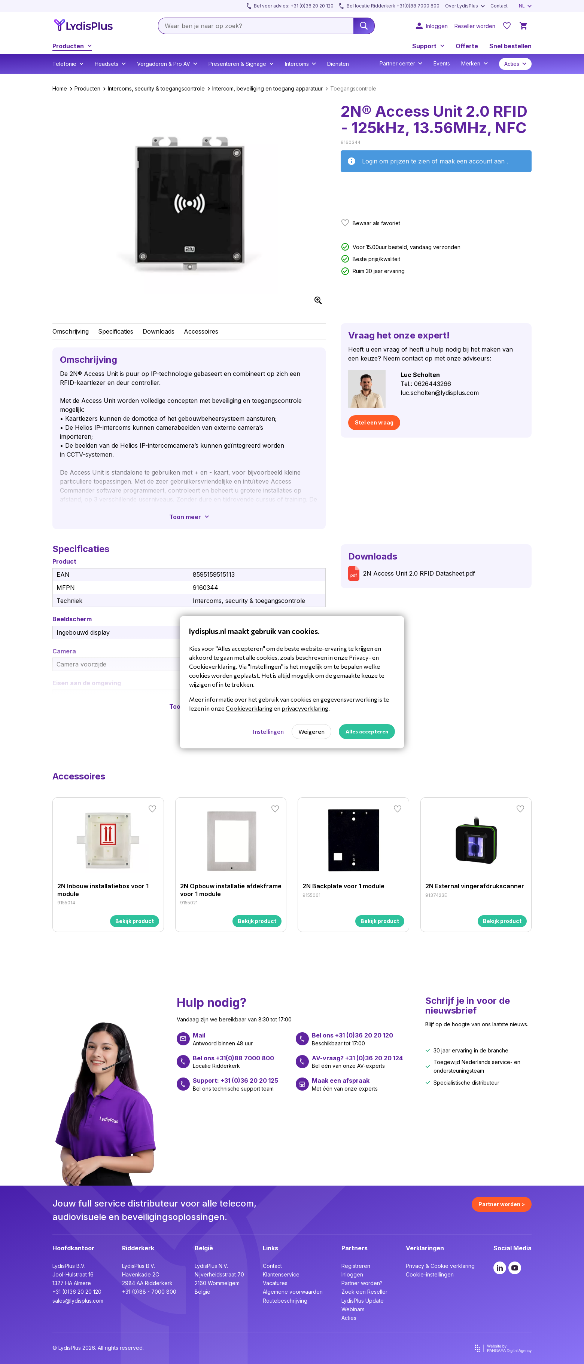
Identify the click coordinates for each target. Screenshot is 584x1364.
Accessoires (201, 331)
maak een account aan (472, 161)
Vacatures (275, 1283)
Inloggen (352, 1274)
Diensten (338, 64)
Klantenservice (281, 1274)
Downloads (158, 331)
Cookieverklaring (249, 708)
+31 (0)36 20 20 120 (76, 1291)
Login (369, 161)
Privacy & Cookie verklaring (440, 1266)
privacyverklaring (305, 708)
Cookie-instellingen (430, 1274)
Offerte (467, 46)
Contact (272, 1266)
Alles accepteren (367, 731)
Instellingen (268, 731)
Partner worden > (501, 1204)
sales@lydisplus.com (77, 1300)
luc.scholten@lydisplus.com (440, 392)
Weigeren (311, 731)
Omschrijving (70, 331)
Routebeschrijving (285, 1300)
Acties (348, 1318)
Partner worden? (362, 1283)
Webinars (353, 1309)
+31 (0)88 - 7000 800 (149, 1291)
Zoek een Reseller (364, 1291)
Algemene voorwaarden (293, 1291)
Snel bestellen (510, 46)
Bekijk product (134, 921)
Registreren (355, 1266)
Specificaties (115, 331)
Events (442, 63)
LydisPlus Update (362, 1300)
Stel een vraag (374, 422)
